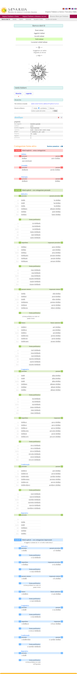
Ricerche (18, 93)
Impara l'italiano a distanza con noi (34, 16)
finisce (52, 108)
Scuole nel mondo (51, 19)
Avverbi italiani (39, 36)
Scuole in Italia (38, 19)
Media (14, 19)
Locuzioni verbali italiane (39, 42)
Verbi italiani (39, 39)
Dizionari (28, 19)
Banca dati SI (6, 19)
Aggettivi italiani (39, 33)
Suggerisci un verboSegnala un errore (39, 52)
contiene (43, 108)
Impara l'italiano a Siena (10, 16)
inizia (36, 108)
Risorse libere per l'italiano (59, 16)
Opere (21, 19)
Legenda (29, 93)
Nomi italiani (39, 30)
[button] (18, 93)
